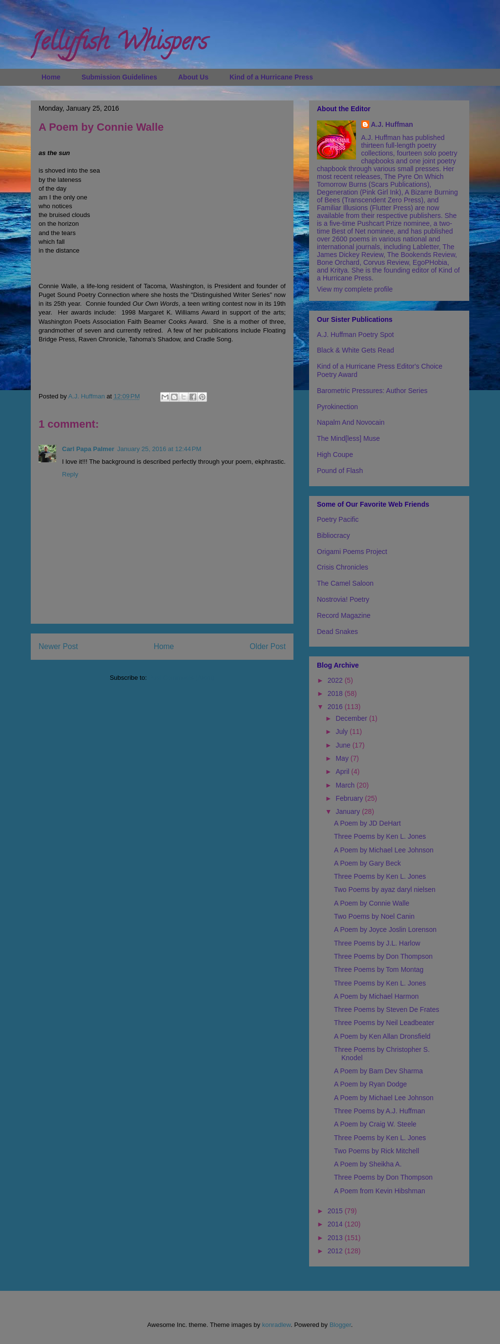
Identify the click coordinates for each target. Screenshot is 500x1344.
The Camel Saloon (345, 583)
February (350, 798)
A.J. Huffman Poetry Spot (355, 334)
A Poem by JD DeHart (367, 823)
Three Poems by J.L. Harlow (377, 943)
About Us (193, 77)
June (343, 745)
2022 (336, 680)
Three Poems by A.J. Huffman (379, 1111)
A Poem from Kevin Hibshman (379, 1191)
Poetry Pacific (338, 519)
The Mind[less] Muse (348, 438)
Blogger (340, 1324)
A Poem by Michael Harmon (376, 996)
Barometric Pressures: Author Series (372, 391)
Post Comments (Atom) (181, 677)
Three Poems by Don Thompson (383, 956)
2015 (336, 1211)
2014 (336, 1224)
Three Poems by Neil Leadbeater (384, 1023)
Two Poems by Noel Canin (374, 916)
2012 (336, 1251)
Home (51, 77)
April (343, 771)
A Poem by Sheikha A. (368, 1164)
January (348, 811)
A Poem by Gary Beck (367, 863)
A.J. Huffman (392, 124)
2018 (336, 693)
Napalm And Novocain (351, 422)
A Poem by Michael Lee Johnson (384, 850)
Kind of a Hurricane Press (271, 77)
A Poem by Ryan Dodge (370, 1084)
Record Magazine (344, 615)
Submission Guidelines (119, 77)
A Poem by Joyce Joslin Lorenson (385, 929)
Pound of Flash (340, 470)
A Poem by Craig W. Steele (375, 1124)
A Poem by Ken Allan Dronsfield (382, 1036)
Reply (70, 474)
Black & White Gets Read (355, 350)
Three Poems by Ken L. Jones (380, 836)
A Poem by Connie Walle (371, 903)
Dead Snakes (337, 631)
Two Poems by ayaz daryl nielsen (385, 889)
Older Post (268, 646)
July (342, 731)
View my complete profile (355, 289)
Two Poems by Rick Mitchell (376, 1151)
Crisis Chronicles (342, 567)
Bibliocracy (333, 535)
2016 (336, 707)
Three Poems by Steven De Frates (386, 1009)
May (342, 758)
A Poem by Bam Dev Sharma (378, 1071)
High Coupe (335, 454)
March (345, 785)
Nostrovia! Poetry (343, 599)
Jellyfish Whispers (119, 44)
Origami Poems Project (352, 551)
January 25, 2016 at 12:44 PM (159, 449)
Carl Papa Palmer (88, 449)
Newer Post (58, 646)
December (352, 718)
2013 (336, 1238)
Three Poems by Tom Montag (378, 969)
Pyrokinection (337, 407)
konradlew (276, 1324)
